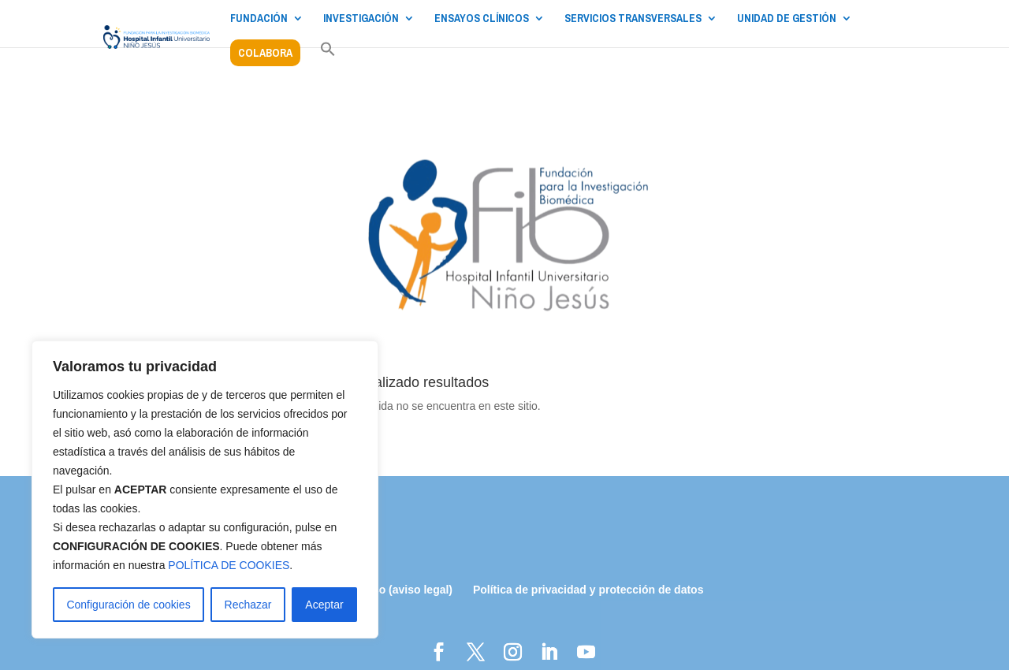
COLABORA (265, 53)
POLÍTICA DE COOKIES (228, 565)
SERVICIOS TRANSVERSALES (633, 19)
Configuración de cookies (128, 604)
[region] (205, 489)
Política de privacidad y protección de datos (588, 589)
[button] (328, 57)
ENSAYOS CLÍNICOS (481, 19)
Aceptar (324, 604)
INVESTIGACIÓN (361, 19)
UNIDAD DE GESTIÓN (786, 19)
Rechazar (248, 604)
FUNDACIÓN (259, 19)
